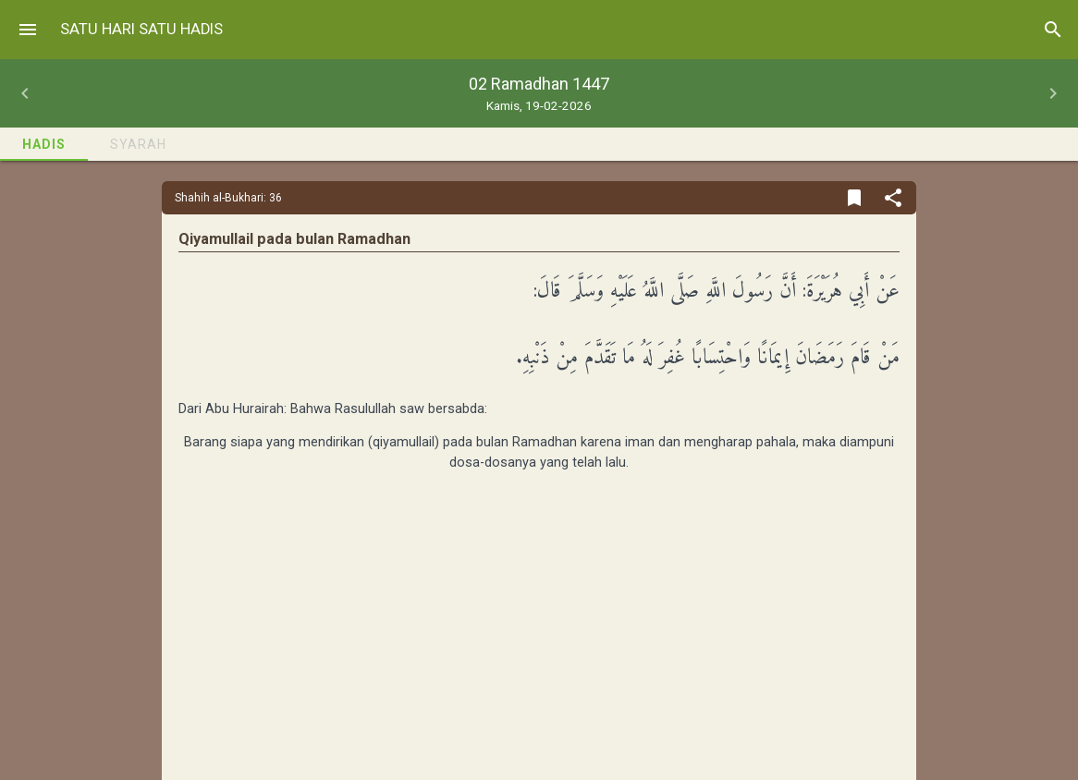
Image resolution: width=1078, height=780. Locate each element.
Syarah (138, 144)
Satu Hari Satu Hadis (141, 29)
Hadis (44, 144)
